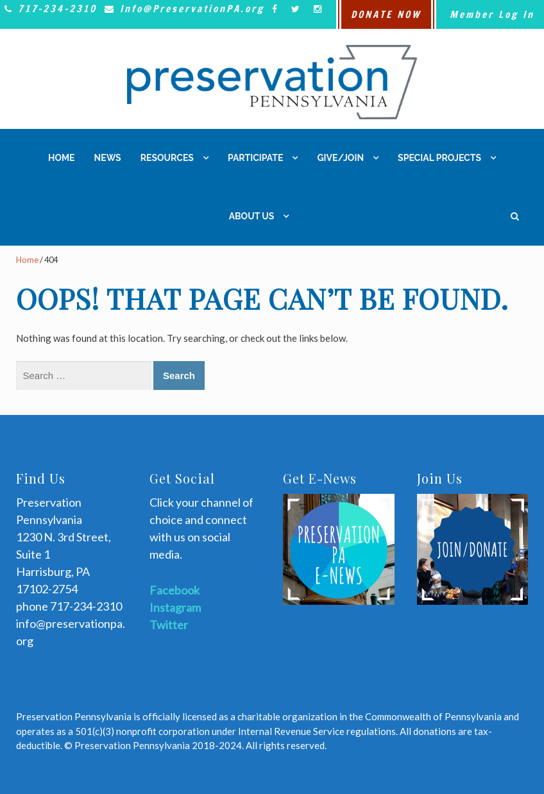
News (107, 158)
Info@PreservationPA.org (182, 8)
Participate (255, 158)
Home (61, 158)
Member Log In (492, 14)
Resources (167, 158)
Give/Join (340, 158)
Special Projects (439, 158)
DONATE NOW (386, 14)
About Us (252, 216)
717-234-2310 (48, 8)
